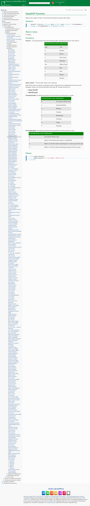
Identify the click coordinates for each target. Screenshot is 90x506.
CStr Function (11, 128)
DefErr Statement (12, 153)
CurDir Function (12, 129)
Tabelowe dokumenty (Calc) (10, 15)
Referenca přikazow (11, 33)
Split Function (11, 401)
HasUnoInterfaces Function (14, 247)
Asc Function (11, 54)
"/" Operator (11, 465)
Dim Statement (11, 166)
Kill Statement (11, 283)
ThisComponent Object (13, 423)
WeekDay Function (12, 449)
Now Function (11, 320)
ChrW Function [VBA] (13, 99)
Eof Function (11, 176)
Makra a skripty (7, 25)
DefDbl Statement (12, 151)
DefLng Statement (12, 155)
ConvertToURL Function (14, 110)
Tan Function (11, 421)
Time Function (11, 430)
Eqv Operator (11, 179)
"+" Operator (11, 463)
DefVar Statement (12, 161)
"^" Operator (11, 468)
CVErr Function (12, 132)
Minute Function (12, 304)
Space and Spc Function (14, 398)
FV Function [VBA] (12, 224)
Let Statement (11, 293)
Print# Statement (12, 352)
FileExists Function (12, 196)
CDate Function (12, 89)
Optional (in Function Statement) (13, 343)
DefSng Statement (12, 158)
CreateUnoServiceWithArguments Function (14, 121)
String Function (12, 415)
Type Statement (12, 437)
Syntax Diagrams (11, 40)
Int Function (11, 263)
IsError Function (12, 273)
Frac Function (11, 218)
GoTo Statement (12, 244)
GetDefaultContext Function (12, 227)
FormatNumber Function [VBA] (14, 213)
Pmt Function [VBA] (13, 349)
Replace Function (12, 368)
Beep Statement (12, 60)
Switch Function (12, 418)
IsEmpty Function (12, 272)
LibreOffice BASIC (9, 27)
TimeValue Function (13, 429)
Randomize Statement (13, 362)
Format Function (12, 208)
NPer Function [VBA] (13, 321)
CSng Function (11, 126)
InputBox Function (12, 260)
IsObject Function (12, 279)
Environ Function (12, 174)
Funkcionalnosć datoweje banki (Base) (10, 20)
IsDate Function (12, 270)
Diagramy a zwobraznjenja (10, 24)
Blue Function (11, 61)
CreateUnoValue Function (14, 125)
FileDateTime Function (13, 195)
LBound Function (12, 285)
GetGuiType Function (13, 230)
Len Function (11, 292)
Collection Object (12, 105)
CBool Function (12, 67)
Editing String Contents (13, 469)
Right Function (11, 375)
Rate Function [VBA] (13, 360)
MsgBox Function (12, 314)
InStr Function (11, 256)
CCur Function (11, 70)
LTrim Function (11, 289)
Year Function (11, 459)
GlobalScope (11, 58)
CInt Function (11, 100)
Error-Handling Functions (14, 187)
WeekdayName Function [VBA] (14, 451)
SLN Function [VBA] (13, 397)
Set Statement (11, 391)
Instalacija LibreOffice (9, 481)
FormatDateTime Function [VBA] (14, 210)
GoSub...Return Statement (14, 243)
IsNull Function (12, 276)
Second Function (12, 384)
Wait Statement (12, 446)
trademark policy (51, 502)
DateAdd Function (12, 135)
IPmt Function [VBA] (13, 264)
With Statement (12, 455)
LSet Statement (12, 288)
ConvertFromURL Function (14, 109)
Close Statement (12, 103)
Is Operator (11, 267)
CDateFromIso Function (14, 86)
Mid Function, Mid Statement (12, 301)
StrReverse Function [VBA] (14, 414)
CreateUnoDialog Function (14, 115)
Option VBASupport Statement (13, 340)
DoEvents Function (12, 170)
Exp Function (11, 190)
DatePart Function (12, 138)
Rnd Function (11, 378)
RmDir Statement (12, 376)
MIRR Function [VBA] (13, 305)
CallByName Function (13, 64)
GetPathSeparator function (14, 234)
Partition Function (12, 347)
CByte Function (12, 68)
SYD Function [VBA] (13, 420)
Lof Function (11, 298)
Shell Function (11, 394)
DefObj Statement (12, 157)
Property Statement (13, 353)
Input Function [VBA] (13, 259)
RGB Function (11, 372)
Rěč (23, 5)
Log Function (11, 299)
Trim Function (11, 433)
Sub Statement (11, 417)
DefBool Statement (12, 147)
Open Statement (12, 333)
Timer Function (11, 431)
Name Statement (12, 315)
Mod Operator (11, 308)
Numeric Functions (12, 324)
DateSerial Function (13, 139)
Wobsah (3, 10)
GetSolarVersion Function (14, 235)
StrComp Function (12, 410)
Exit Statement (11, 189)
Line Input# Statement (13, 295)
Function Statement (13, 222)
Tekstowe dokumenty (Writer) (11, 12)
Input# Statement (12, 261)
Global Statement (12, 240)
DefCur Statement (12, 148)
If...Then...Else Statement (14, 253)
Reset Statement (12, 369)
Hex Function (11, 248)
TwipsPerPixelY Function (14, 436)
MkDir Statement (12, 307)
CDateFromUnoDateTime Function (14, 72)
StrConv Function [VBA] (14, 411)
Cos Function (11, 112)
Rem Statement (12, 366)
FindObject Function (13, 199)
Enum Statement (12, 173)
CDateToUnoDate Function (14, 84)
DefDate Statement (13, 150)
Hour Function (11, 250)
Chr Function (11, 97)
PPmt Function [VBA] (13, 350)
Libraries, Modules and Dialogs (14, 39)
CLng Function (11, 102)
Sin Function (11, 395)
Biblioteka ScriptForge (13, 475)
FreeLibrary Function (13, 221)
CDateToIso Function (13, 87)
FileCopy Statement (13, 193)
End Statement (11, 171)
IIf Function (11, 251)
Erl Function (11, 182)
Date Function (11, 134)
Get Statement (11, 238)
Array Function (11, 52)
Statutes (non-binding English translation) (54, 496)
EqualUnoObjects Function (14, 177)
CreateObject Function (13, 113)
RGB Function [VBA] (13, 373)
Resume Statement (12, 370)
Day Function (11, 142)
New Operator (11, 317)
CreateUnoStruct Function (14, 123)
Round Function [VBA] (13, 379)
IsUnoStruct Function (13, 280)
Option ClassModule (13, 336)
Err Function (11, 183)
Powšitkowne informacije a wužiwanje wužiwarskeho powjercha (12, 30)
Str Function (11, 413)
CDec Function (11, 91)
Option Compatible (12, 106)
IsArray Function (12, 269)
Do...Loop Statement (13, 168)
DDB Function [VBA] (13, 144)
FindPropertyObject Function (13, 201)
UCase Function (12, 443)
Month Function (12, 309)
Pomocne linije (10, 477)
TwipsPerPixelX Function (14, 434)
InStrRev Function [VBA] (14, 257)
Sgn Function (11, 392)
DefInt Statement (12, 154)
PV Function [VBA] (12, 357)
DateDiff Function (12, 137)
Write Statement (12, 456)
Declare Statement (12, 145)
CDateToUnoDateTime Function (13, 75)
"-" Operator (11, 461)
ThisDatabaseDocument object (14, 425)
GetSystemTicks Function (14, 237)
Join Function (11, 282)
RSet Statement (12, 381)
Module (8, 5)
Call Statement (11, 62)
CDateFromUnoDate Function (13, 82)
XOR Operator (11, 458)
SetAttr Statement (12, 389)
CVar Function (11, 131)
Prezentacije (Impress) (9, 16)
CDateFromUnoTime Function (13, 78)
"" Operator (11, 466)
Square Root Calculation (14, 404)
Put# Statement (12, 356)
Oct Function (11, 325)
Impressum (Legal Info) (29, 496)
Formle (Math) (7, 22)
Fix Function (11, 203)
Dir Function (11, 167)
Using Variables (12, 471)
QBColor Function (12, 359)
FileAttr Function (12, 192)
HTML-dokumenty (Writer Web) (11, 13)
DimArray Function (12, 164)
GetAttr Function (12, 225)
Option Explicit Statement (14, 338)
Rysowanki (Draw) (8, 18)
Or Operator (11, 346)
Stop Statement (12, 408)
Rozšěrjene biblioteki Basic (14, 474)
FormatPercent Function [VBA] (14, 216)
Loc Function (11, 296)
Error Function (11, 186)
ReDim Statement (12, 363)
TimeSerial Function (13, 427)
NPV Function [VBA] (13, 322)
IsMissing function (12, 275)
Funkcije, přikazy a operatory (12, 42)
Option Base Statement (13, 334)
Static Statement (12, 407)
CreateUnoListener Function (12, 117)
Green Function (12, 245)
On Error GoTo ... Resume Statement (14, 327)
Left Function (11, 291)
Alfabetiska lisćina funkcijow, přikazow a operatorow (12, 46)
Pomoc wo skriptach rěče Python (13, 478)
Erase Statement (12, 180)
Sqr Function (11, 402)
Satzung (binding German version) (75, 496)
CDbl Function (11, 90)
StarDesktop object (12, 405)
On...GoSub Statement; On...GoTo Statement (13, 330)
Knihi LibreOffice (56, 489)
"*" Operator (11, 462)
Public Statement (12, 354)
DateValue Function (13, 141)
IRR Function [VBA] (13, 266)
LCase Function (12, 286)
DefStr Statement (12, 160)
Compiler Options (11, 35)
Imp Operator (11, 254)
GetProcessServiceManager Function (14, 232)
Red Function (11, 365)
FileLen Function (12, 198)
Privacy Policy (39, 496)
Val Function (11, 445)
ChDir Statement (12, 93)
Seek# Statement (12, 386)
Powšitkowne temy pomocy (10, 483)
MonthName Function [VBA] (13, 311)
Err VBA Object (11, 184)
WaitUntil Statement (13, 447)
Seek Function (11, 385)
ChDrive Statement (12, 94)
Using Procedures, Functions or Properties (13, 37)
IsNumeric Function (13, 277)
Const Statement (12, 107)
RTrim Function (12, 382)
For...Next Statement (13, 205)
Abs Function (11, 49)
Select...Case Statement (14, 65)
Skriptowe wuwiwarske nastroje (12, 480)
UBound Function (12, 442)
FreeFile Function (12, 219)
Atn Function (11, 57)
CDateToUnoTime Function (14, 80)
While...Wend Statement (14, 453)
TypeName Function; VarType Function (13, 439)
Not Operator (11, 318)
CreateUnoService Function (14, 119)
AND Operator (11, 51)
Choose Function (12, 96)
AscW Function (11, 55)
